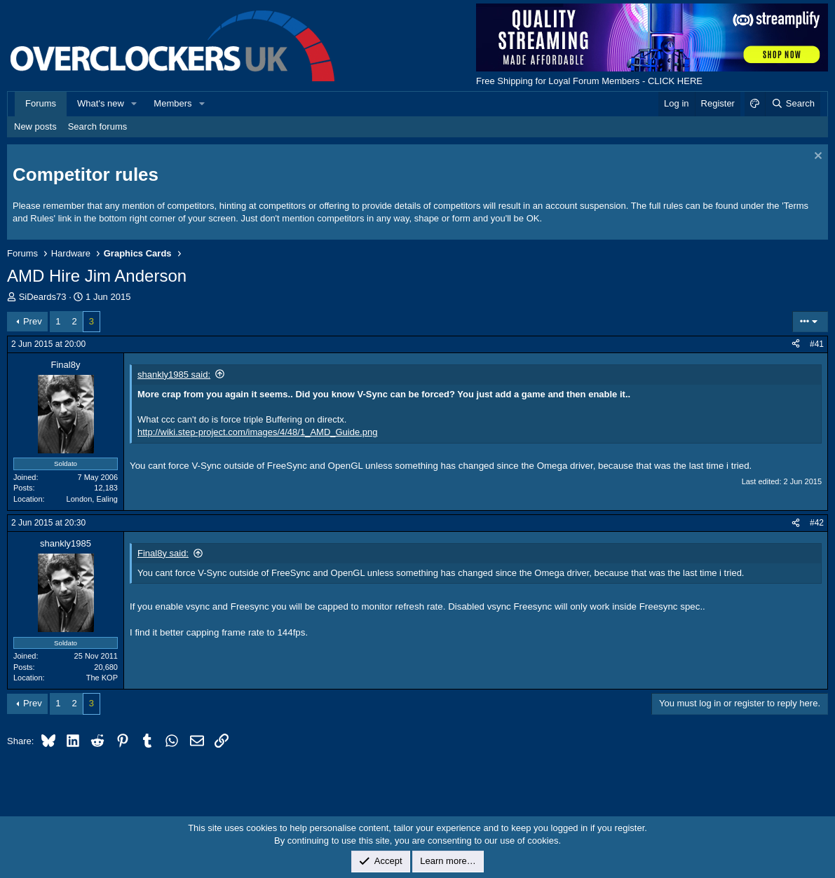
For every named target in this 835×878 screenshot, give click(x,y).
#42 (817, 523)
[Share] (796, 344)
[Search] (792, 104)
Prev (32, 321)
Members (172, 103)
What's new (100, 103)
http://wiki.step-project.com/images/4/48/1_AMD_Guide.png (257, 432)
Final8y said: (163, 553)
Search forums (98, 126)
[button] (134, 104)
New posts (35, 126)
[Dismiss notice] (816, 157)
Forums (40, 103)
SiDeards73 (43, 296)
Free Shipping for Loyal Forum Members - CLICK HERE (589, 81)
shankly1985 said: (173, 374)
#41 (817, 344)
